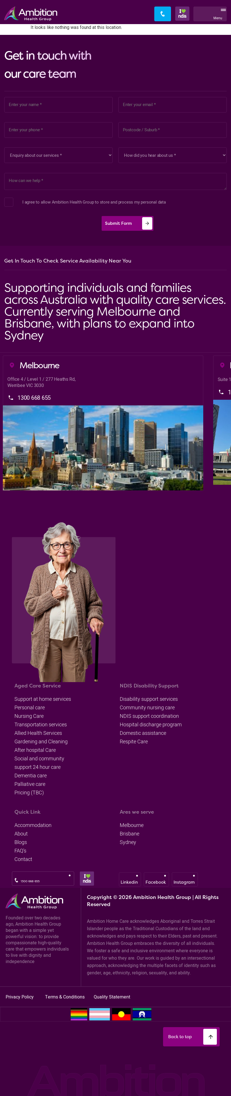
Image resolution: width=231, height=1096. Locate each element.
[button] (222, 14)
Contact (23, 859)
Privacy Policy (20, 997)
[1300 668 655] (16, 880)
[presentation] (50, 223)
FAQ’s (20, 850)
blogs (20, 842)
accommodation (33, 825)
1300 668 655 (30, 881)
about (21, 833)
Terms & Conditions (65, 997)
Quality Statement (112, 997)
